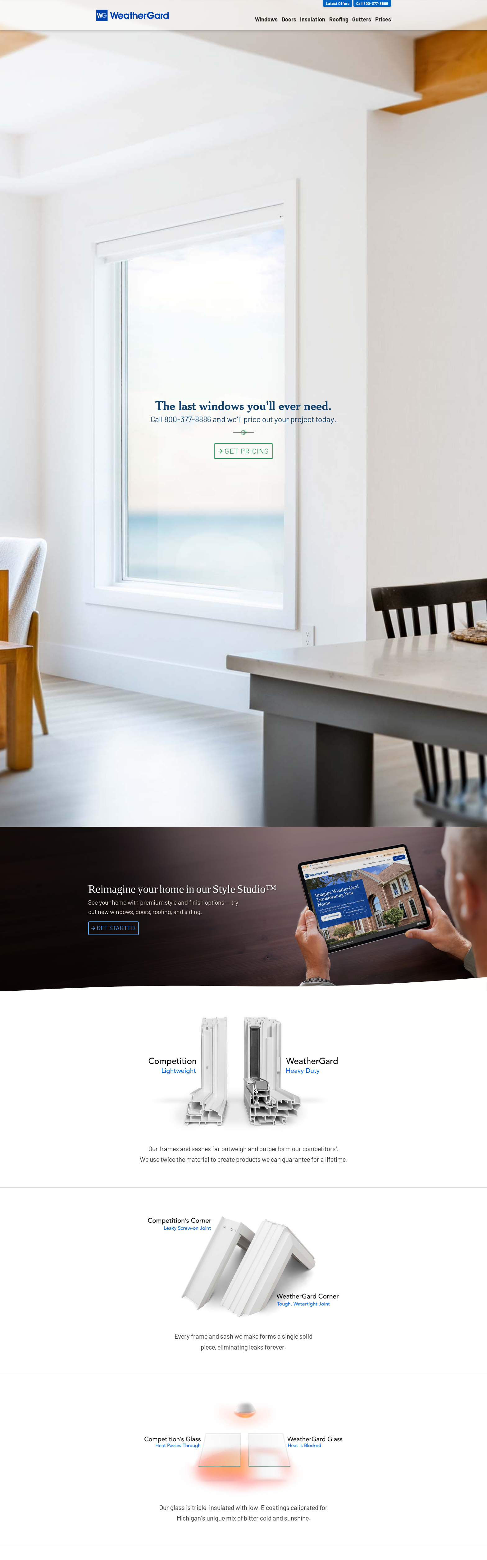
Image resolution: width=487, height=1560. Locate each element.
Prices (383, 19)
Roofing (338, 19)
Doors (289, 19)
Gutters (361, 19)
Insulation (312, 19)
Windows (266, 19)
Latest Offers (337, 3)
